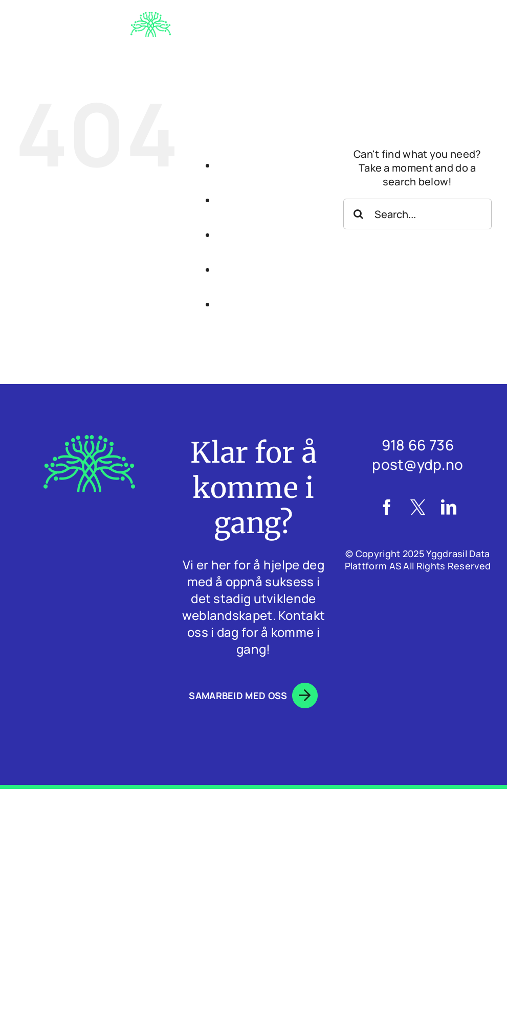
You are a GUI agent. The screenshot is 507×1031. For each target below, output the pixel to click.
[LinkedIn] (448, 507)
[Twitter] (417, 507)
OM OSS (284, 183)
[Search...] (417, 214)
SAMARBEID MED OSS (253, 695)
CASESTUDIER (284, 252)
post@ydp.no (417, 464)
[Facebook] (386, 507)
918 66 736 (418, 444)
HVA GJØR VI (284, 218)
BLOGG (285, 287)
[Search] (358, 214)
